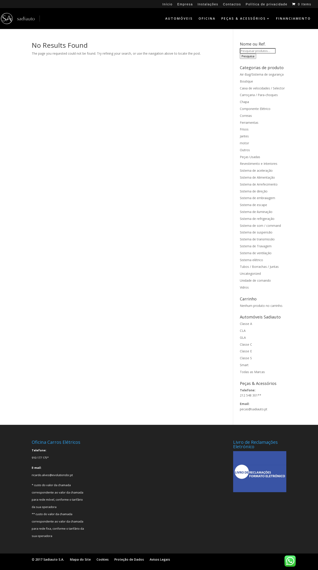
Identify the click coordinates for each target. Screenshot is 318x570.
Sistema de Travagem (256, 246)
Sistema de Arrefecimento (259, 184)
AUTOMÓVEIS (179, 19)
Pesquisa (248, 56)
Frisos (244, 129)
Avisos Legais (160, 559)
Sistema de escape (253, 205)
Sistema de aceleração (256, 170)
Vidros (244, 287)
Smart (244, 365)
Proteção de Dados (129, 559)
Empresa (185, 4)
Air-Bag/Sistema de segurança (262, 74)
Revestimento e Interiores (258, 163)
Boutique (246, 81)
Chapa (244, 102)
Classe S (246, 358)
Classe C (246, 344)
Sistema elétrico (251, 260)
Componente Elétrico (255, 109)
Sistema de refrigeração (257, 219)
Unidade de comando (255, 280)
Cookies (102, 559)
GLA (243, 337)
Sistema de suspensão (256, 232)
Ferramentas (249, 122)
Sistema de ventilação (256, 253)
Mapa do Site (80, 559)
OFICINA (207, 19)
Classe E (246, 351)
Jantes (244, 136)
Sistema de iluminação (256, 212)
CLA (243, 330)
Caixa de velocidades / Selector (262, 88)
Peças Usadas (250, 157)
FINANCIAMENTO (293, 19)
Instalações (208, 4)
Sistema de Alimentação (257, 177)
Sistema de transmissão (257, 239)
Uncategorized (250, 273)
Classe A (246, 324)
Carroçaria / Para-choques (259, 95)
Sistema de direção (254, 191)
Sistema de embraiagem (257, 198)
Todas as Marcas (252, 372)
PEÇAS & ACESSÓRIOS (243, 19)
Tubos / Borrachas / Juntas (259, 266)
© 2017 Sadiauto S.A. (48, 559)
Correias (246, 116)
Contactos (232, 4)
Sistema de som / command (260, 225)
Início (167, 4)
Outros (245, 150)
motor (244, 143)
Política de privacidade (266, 4)
